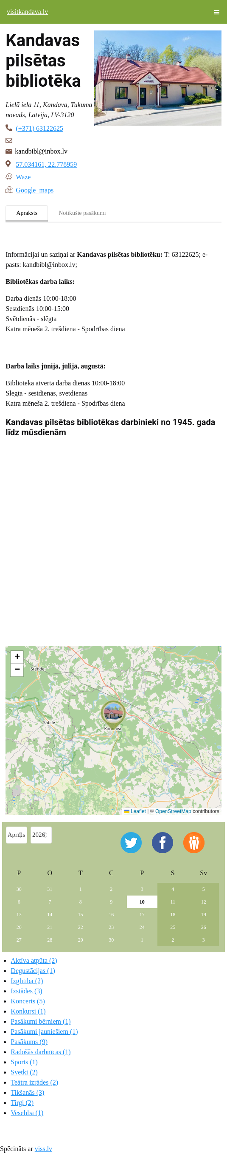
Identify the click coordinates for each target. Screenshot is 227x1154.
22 (80, 927)
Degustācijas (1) (33, 970)
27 (19, 940)
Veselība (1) (27, 1112)
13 (19, 915)
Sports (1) (24, 1062)
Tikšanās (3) (27, 1092)
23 (111, 927)
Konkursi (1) (28, 1011)
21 (49, 927)
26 (203, 927)
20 (19, 927)
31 (49, 889)
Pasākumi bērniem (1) (40, 1021)
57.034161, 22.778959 (46, 164)
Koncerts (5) (28, 1001)
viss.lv (43, 1148)
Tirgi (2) (22, 1102)
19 (203, 915)
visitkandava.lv (27, 11)
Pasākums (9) (29, 1041)
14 (49, 915)
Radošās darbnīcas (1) (40, 1051)
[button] (113, 715)
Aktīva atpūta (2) (34, 960)
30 (19, 889)
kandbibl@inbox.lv (41, 151)
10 (142, 902)
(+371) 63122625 (39, 128)
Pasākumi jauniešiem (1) (44, 1031)
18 (172, 915)
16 (111, 915)
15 (80, 915)
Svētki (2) (24, 1072)
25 (172, 927)
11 (173, 902)
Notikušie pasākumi (82, 213)
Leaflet (135, 811)
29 (80, 940)
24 (142, 927)
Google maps (34, 189)
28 (49, 940)
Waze (23, 176)
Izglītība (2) (27, 980)
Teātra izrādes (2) (34, 1082)
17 (142, 915)
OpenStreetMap (173, 811)
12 (203, 902)
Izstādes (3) (26, 991)
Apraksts (26, 213)
